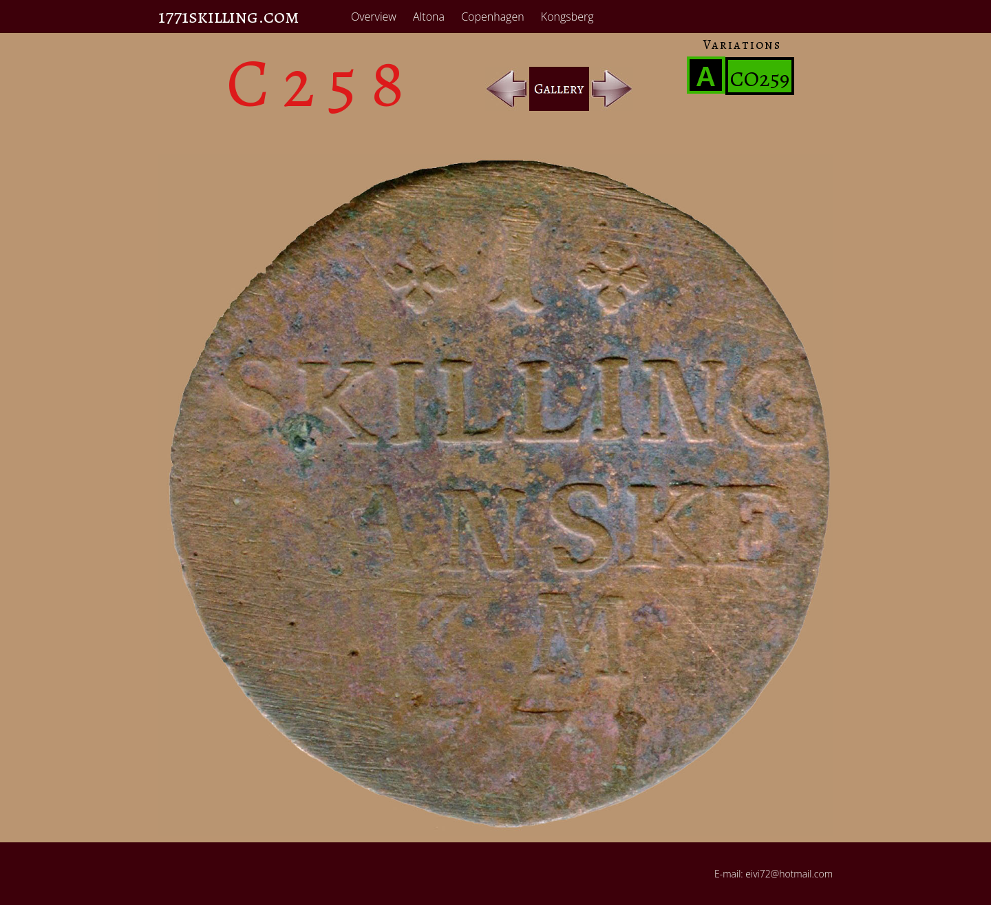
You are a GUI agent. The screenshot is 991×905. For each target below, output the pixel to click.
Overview (373, 16)
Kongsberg (567, 16)
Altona (429, 16)
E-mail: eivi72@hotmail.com (773, 873)
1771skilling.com (228, 16)
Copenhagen (492, 16)
